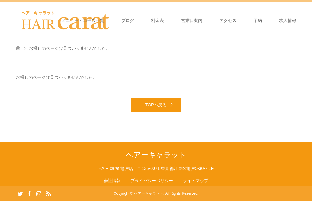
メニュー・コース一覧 (83, 20)
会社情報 (112, 180)
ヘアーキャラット (156, 155)
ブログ (127, 20)
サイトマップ (195, 180)
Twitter (20, 193)
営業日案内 (191, 20)
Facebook (29, 193)
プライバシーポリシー (151, 180)
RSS (48, 193)
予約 (258, 20)
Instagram (38, 193)
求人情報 (287, 20)
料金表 (157, 20)
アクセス (227, 20)
